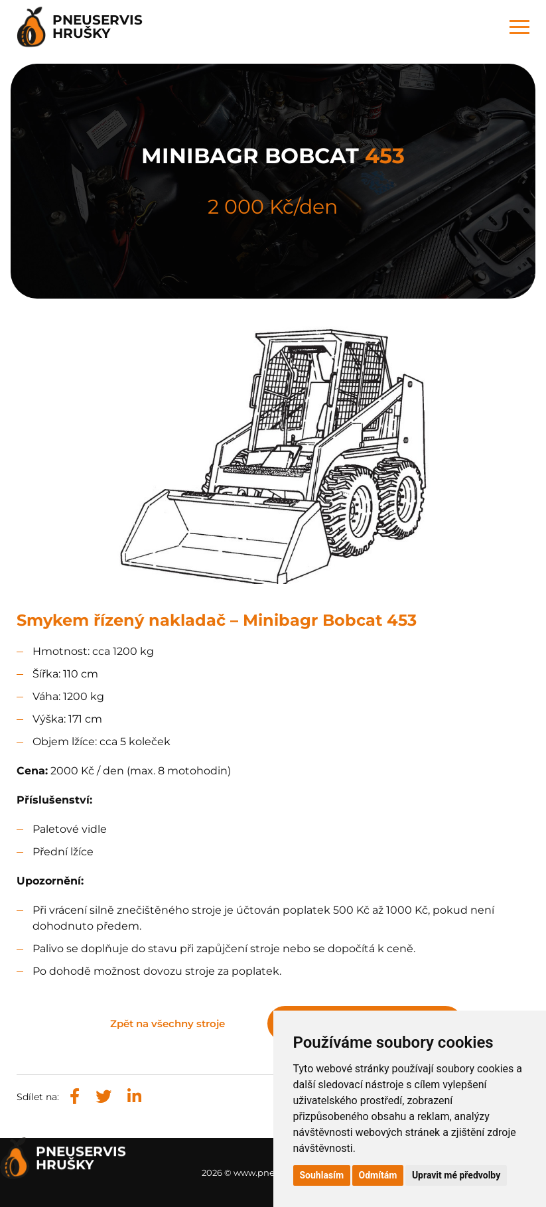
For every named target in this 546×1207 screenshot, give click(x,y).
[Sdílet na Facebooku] (75, 1096)
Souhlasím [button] (322, 1175)
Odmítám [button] (378, 1175)
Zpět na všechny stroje (167, 1023)
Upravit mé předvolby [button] (456, 1175)
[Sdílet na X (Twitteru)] (103, 1096)
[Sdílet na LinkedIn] (134, 1096)
